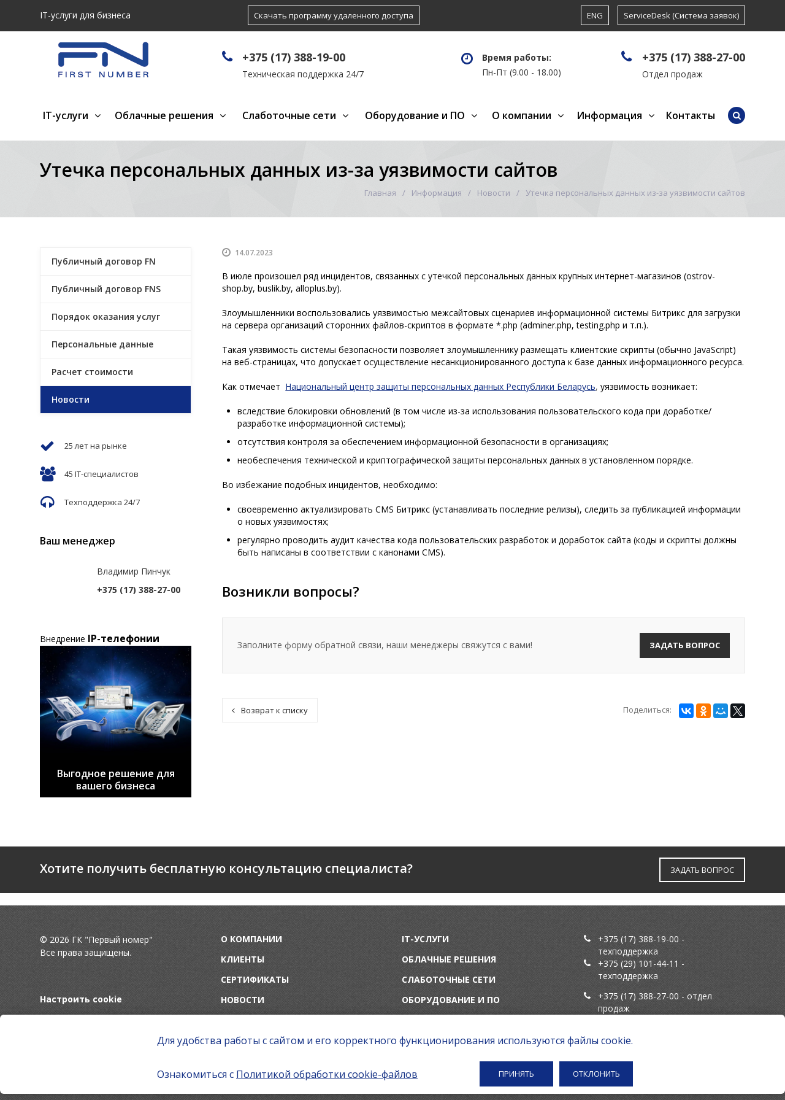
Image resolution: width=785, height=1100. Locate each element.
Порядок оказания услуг (106, 316)
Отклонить (596, 1073)
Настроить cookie (81, 999)
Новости (493, 192)
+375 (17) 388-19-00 (293, 57)
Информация (609, 115)
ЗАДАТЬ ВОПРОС (702, 869)
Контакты (690, 115)
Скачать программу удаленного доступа (333, 15)
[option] (115, 721)
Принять (516, 1073)
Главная (380, 192)
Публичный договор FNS (106, 289)
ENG (595, 15)
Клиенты (242, 959)
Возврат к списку (270, 710)
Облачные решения (164, 115)
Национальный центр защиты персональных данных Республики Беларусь (440, 386)
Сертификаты (255, 979)
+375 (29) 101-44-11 (638, 963)
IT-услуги (65, 115)
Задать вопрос (684, 645)
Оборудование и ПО (415, 115)
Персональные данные (102, 344)
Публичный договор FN (104, 261)
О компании (521, 115)
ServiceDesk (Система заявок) (681, 15)
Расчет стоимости (92, 372)
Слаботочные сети (289, 115)
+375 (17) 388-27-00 (693, 57)
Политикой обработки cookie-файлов (327, 1074)
